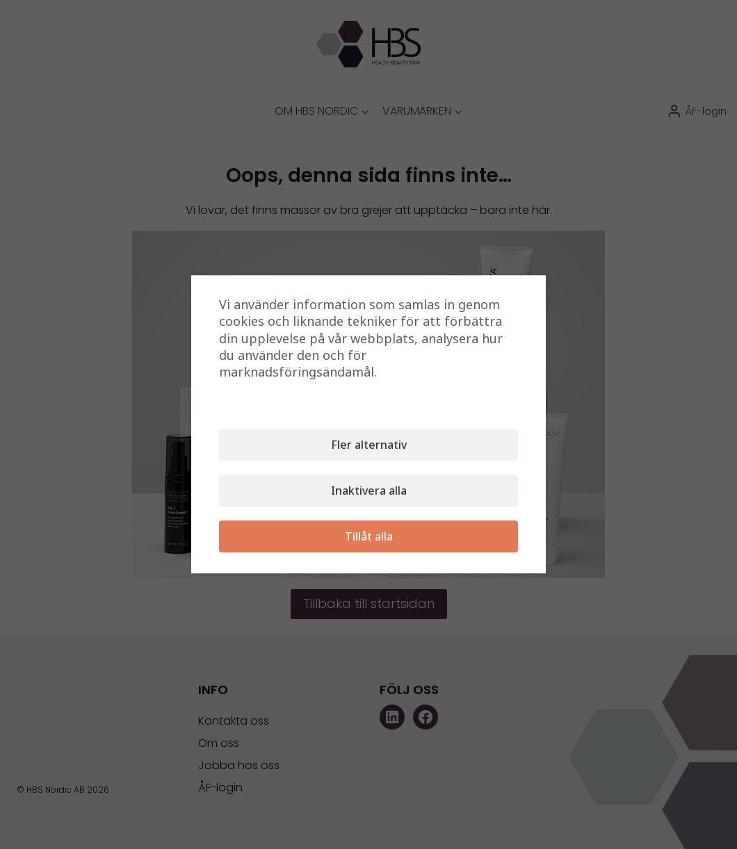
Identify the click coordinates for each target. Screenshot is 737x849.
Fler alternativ (369, 445)
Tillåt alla (369, 537)
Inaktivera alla (369, 491)
